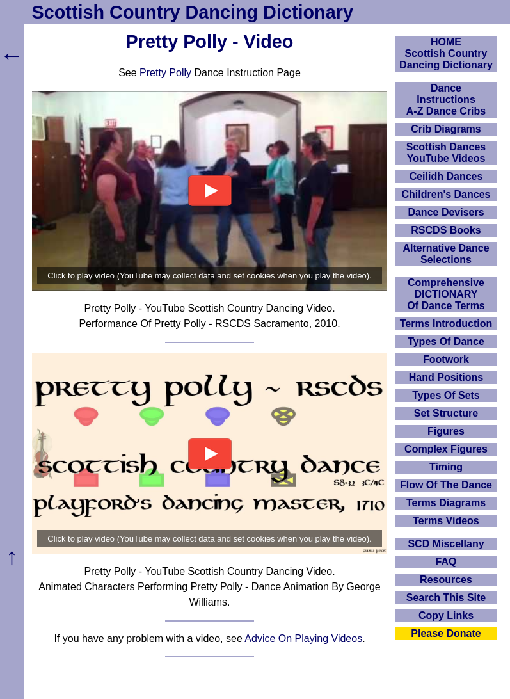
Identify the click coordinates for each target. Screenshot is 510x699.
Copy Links (446, 615)
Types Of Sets (446, 395)
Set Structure (446, 413)
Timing (446, 467)
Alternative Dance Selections (445, 254)
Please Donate (446, 633)
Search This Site (446, 597)
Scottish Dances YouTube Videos (446, 152)
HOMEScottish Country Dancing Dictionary (446, 53)
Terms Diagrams (446, 502)
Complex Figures (446, 449)
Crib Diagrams (446, 129)
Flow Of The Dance (446, 484)
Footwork (446, 359)
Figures (446, 431)
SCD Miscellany (446, 543)
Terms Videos (446, 520)
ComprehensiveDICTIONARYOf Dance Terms (446, 294)
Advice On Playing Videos (303, 638)
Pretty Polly (165, 72)
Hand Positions (446, 377)
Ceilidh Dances (446, 176)
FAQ (446, 561)
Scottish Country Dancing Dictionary (192, 12)
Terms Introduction (446, 323)
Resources (446, 579)
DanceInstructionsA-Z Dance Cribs (446, 99)
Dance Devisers (446, 212)
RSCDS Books (446, 230)
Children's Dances (446, 194)
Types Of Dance (446, 341)
